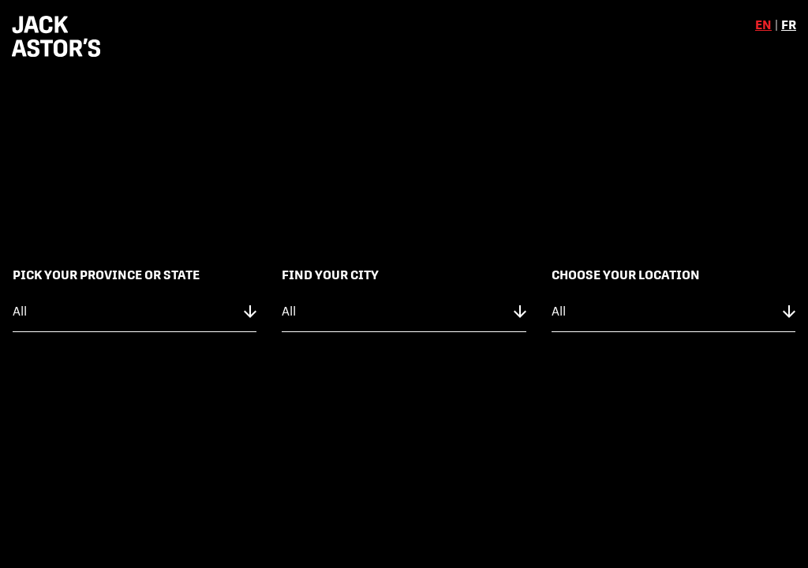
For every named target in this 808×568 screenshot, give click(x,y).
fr (788, 24)
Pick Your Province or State (106, 274)
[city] (404, 311)
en (763, 24)
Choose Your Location (626, 274)
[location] (673, 311)
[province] (134, 311)
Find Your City (330, 274)
